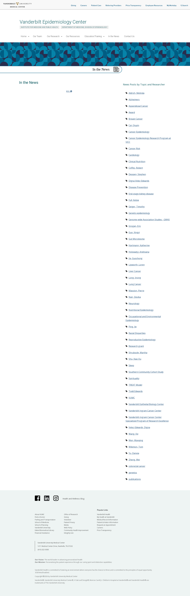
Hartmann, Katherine (139, 245)
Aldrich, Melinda (136, 93)
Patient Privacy (69, 522)
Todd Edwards (136, 391)
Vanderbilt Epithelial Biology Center (146, 404)
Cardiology (134, 155)
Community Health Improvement (76, 530)
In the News (113, 36)
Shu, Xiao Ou (135, 358)
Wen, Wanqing (136, 440)
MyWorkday (172, 5)
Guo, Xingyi (134, 232)
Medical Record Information (107, 520)
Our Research (53, 36)
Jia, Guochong (135, 258)
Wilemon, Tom (136, 446)
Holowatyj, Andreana (139, 251)
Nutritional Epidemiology (141, 310)
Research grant (136, 346)
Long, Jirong (135, 277)
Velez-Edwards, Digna (139, 427)
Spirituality (134, 378)
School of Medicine (42, 522)
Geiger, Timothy (137, 206)
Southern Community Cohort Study (146, 371)
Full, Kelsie (134, 200)
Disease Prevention (138, 187)
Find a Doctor (40, 517)
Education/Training (93, 36)
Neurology (134, 303)
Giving (73, 5)
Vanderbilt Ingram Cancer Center (145, 410)
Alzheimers (134, 99)
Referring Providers (113, 5)
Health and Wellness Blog (73, 498)
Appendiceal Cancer (138, 106)
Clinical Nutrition (137, 161)
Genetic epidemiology (139, 213)
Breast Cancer (136, 118)
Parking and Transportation (45, 520)
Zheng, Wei (134, 459)
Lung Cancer (135, 284)
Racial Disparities (137, 333)
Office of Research (71, 514)
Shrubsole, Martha (138, 352)
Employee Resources (154, 5)
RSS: (69, 91)
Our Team (37, 36)
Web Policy (68, 528)
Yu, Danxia (134, 453)
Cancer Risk (134, 148)
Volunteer (67, 520)
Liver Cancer (135, 271)
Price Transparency (133, 5)
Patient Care (96, 5)
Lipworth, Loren (137, 264)
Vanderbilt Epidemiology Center (53, 22)
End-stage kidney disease (141, 193)
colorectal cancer (137, 466)
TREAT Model (135, 384)
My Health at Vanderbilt (105, 517)
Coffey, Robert (136, 167)
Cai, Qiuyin (134, 125)
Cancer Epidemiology (139, 131)
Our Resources (73, 36)
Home (24, 36)
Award (132, 112)
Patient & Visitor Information (107, 522)
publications (135, 479)
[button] (28, 36)
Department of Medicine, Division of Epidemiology (84, 27)
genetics (133, 472)
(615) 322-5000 (43, 549)
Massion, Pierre (136, 290)
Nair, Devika (135, 297)
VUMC (132, 397)
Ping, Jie (133, 326)
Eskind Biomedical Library (44, 530)
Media (66, 525)
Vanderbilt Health (103, 514)
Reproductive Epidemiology (142, 339)
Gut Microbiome (137, 238)
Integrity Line (68, 533)
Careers (83, 5)
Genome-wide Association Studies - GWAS (149, 219)
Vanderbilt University (42, 528)
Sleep (131, 365)
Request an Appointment (106, 525)
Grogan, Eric (135, 226)
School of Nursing (41, 525)
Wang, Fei (133, 433)
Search (184, 4)
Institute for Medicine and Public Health (39, 27)
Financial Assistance (42, 533)
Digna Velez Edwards (139, 180)
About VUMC (39, 514)
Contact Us (129, 36)
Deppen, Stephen (137, 174)
